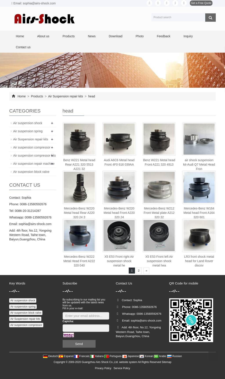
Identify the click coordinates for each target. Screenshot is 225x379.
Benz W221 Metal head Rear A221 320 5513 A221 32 (79, 164)
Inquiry (188, 36)
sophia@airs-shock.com (35, 224)
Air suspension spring (28, 131)
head (91, 96)
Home (20, 36)
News (92, 36)
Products (69, 36)
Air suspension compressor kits (34, 155)
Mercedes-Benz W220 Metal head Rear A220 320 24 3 (79, 213)
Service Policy (122, 368)
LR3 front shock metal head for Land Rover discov (199, 261)
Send (79, 344)
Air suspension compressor (31, 147)
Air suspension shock (27, 123)
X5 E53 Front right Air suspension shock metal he (119, 261)
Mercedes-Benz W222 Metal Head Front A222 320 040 (79, 261)
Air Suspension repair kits (65, 96)
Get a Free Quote (201, 3)
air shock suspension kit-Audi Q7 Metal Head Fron (199, 164)
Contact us (23, 47)
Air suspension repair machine (33, 163)
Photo (140, 36)
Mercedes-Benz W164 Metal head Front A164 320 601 (199, 213)
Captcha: (68, 321)
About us (43, 36)
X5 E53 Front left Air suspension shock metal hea (159, 261)
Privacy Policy (103, 368)
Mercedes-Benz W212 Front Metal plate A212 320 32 (159, 213)
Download (115, 36)
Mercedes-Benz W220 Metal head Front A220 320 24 (119, 213)
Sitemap (166, 362)
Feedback (163, 36)
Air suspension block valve (31, 171)
